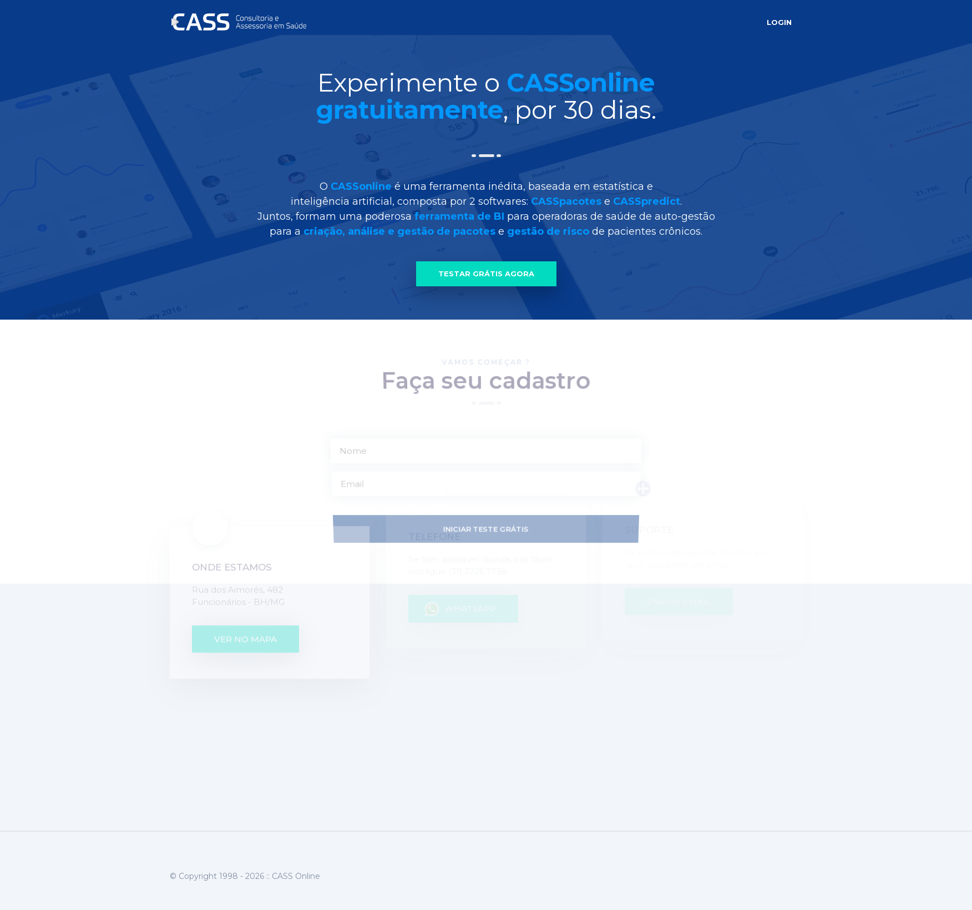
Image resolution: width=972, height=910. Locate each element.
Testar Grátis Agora (486, 273)
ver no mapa (245, 597)
